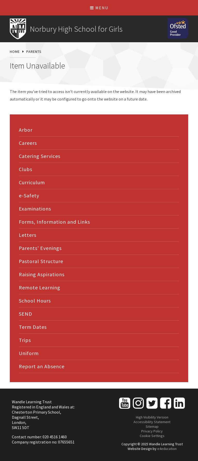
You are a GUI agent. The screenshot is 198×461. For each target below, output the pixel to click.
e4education (167, 448)
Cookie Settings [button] (152, 435)
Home (15, 51)
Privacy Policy (152, 431)
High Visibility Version (152, 417)
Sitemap (152, 426)
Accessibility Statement (152, 422)
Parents (34, 51)
